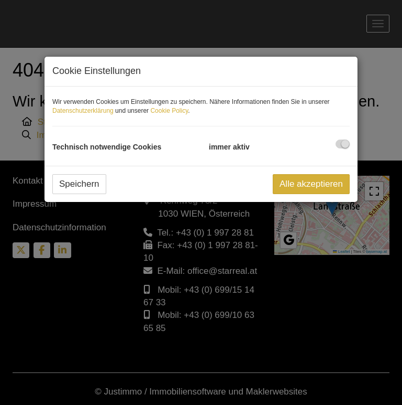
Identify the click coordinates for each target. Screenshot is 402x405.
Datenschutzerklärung (83, 110)
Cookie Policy (169, 110)
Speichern (79, 184)
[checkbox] (343, 144)
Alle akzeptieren (311, 184)
